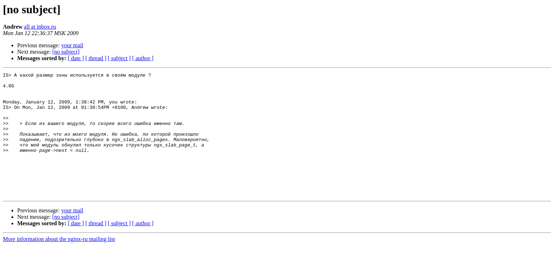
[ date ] (76, 58)
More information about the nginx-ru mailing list (59, 264)
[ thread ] (95, 58)
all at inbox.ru (40, 27)
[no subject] (66, 52)
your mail (72, 45)
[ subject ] (119, 58)
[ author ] (143, 58)
